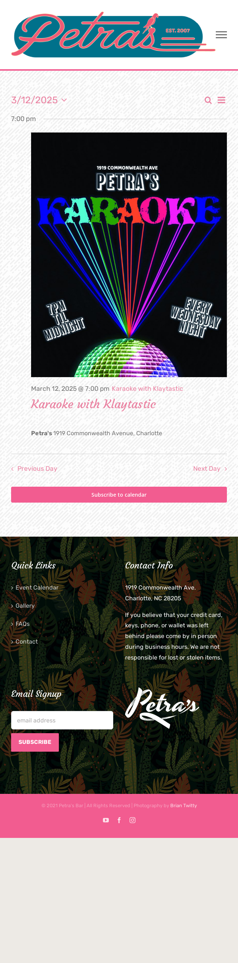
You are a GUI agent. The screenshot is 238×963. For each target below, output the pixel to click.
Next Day (207, 468)
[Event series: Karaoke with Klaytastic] (147, 388)
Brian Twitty (183, 805)
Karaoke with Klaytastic (93, 404)
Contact (27, 641)
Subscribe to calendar (119, 494)
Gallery (25, 605)
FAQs (23, 623)
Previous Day (37, 468)
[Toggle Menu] (221, 34)
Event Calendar (37, 587)
